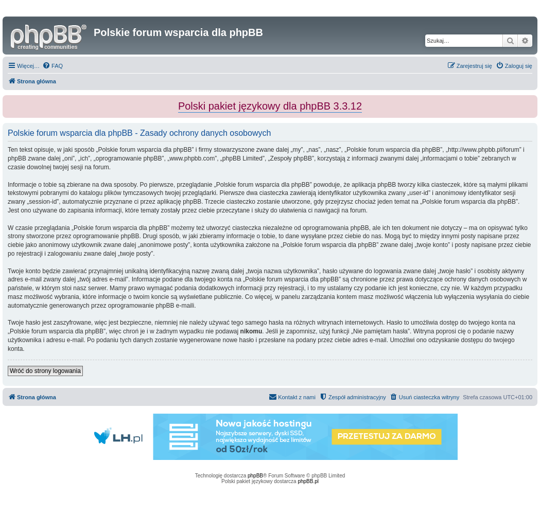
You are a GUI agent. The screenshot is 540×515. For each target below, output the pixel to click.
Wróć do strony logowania (45, 371)
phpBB (255, 475)
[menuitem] (52, 66)
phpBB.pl (308, 481)
